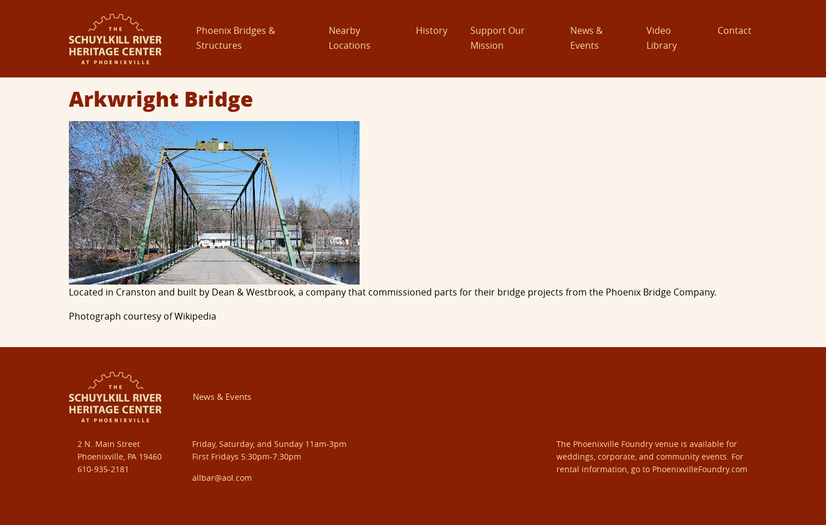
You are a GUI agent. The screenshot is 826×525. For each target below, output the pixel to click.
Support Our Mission (497, 38)
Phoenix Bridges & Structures (235, 38)
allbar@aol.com (222, 477)
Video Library (661, 38)
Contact (734, 30)
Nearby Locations (350, 38)
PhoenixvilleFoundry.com (699, 469)
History (431, 30)
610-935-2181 (103, 469)
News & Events (586, 38)
